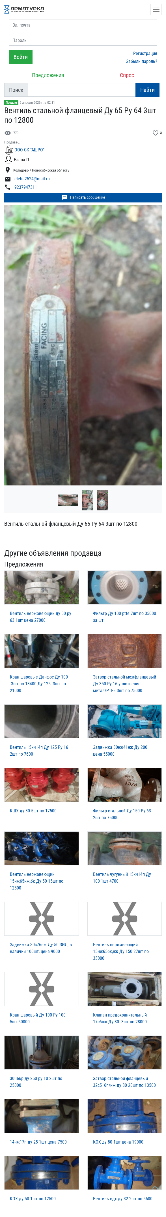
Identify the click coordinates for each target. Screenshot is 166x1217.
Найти (147, 89)
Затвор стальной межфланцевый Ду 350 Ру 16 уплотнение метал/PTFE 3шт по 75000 (124, 683)
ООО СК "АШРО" (29, 150)
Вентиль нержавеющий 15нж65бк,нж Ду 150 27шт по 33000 (121, 951)
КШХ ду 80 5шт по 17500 (33, 811)
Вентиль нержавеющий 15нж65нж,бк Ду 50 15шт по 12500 (36, 881)
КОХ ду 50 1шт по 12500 (33, 1198)
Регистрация (145, 53)
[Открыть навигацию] (156, 9)
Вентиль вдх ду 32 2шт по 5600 (122, 1198)
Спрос (127, 75)
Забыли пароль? (141, 61)
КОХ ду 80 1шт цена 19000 (118, 1142)
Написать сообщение (83, 197)
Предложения (48, 75)
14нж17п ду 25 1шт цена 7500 (38, 1142)
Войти (21, 57)
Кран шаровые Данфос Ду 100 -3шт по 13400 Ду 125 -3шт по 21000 (39, 683)
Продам (11, 103)
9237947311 (25, 187)
